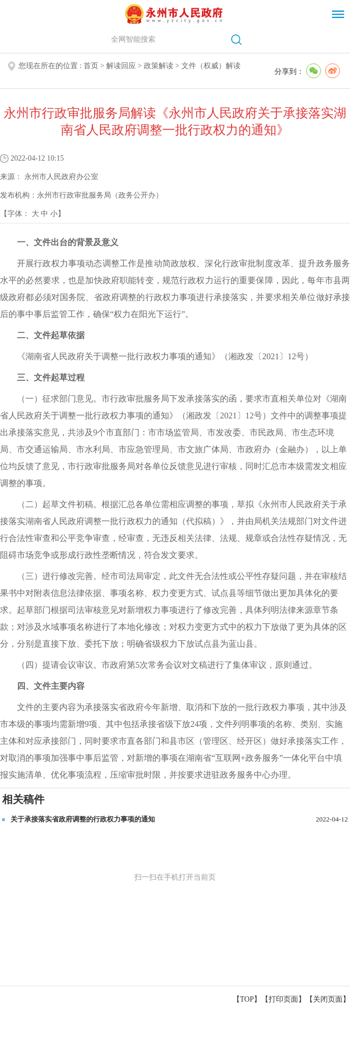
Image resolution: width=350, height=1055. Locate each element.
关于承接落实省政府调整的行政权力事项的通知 (83, 819)
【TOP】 (247, 999)
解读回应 (121, 66)
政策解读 (158, 66)
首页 (91, 66)
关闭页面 (328, 999)
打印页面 (283, 999)
